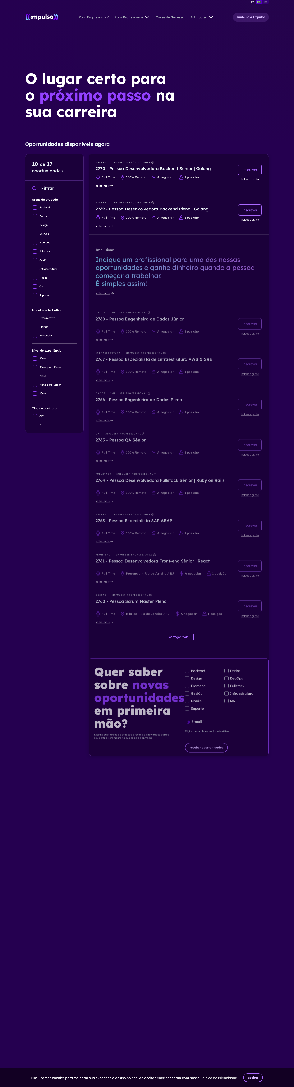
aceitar (253, 1077)
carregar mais (178, 637)
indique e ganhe (250, 179)
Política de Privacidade (218, 1078)
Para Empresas (94, 17)
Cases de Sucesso (170, 17)
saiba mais (104, 185)
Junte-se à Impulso (250, 17)
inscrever (250, 170)
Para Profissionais (132, 17)
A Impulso (201, 17)
